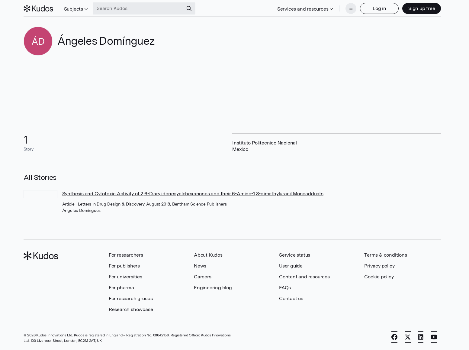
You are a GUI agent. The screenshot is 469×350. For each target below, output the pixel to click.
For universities (125, 277)
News (200, 266)
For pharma (121, 287)
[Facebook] (394, 337)
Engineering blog (213, 287)
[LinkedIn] (420, 337)
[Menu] (350, 8)
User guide (291, 266)
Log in (379, 8)
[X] (408, 337)
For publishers (124, 266)
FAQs (285, 287)
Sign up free (421, 8)
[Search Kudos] (138, 8)
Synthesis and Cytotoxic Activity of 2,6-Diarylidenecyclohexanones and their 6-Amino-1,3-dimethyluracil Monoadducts (192, 193)
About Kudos (208, 255)
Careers (202, 277)
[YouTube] (434, 337)
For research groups (131, 298)
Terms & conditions (385, 255)
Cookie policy (379, 277)
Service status (294, 255)
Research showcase (131, 309)
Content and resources (304, 277)
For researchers (126, 255)
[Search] (189, 8)
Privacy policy (379, 266)
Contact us (291, 298)
